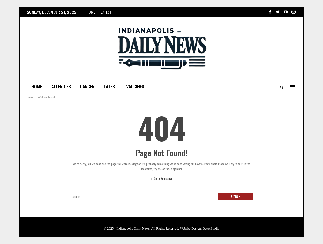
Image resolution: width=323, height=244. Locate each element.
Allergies (61, 86)
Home (91, 12)
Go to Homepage (161, 178)
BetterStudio (211, 228)
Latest (106, 12)
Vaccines (135, 86)
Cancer (87, 86)
